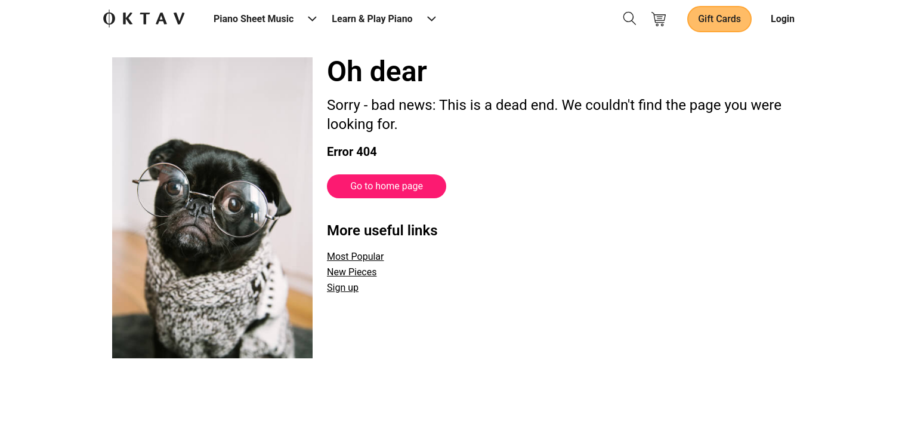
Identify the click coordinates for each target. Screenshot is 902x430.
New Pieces (351, 272)
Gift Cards (719, 18)
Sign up (343, 287)
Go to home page (386, 186)
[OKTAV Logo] (144, 19)
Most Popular (355, 256)
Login (783, 18)
